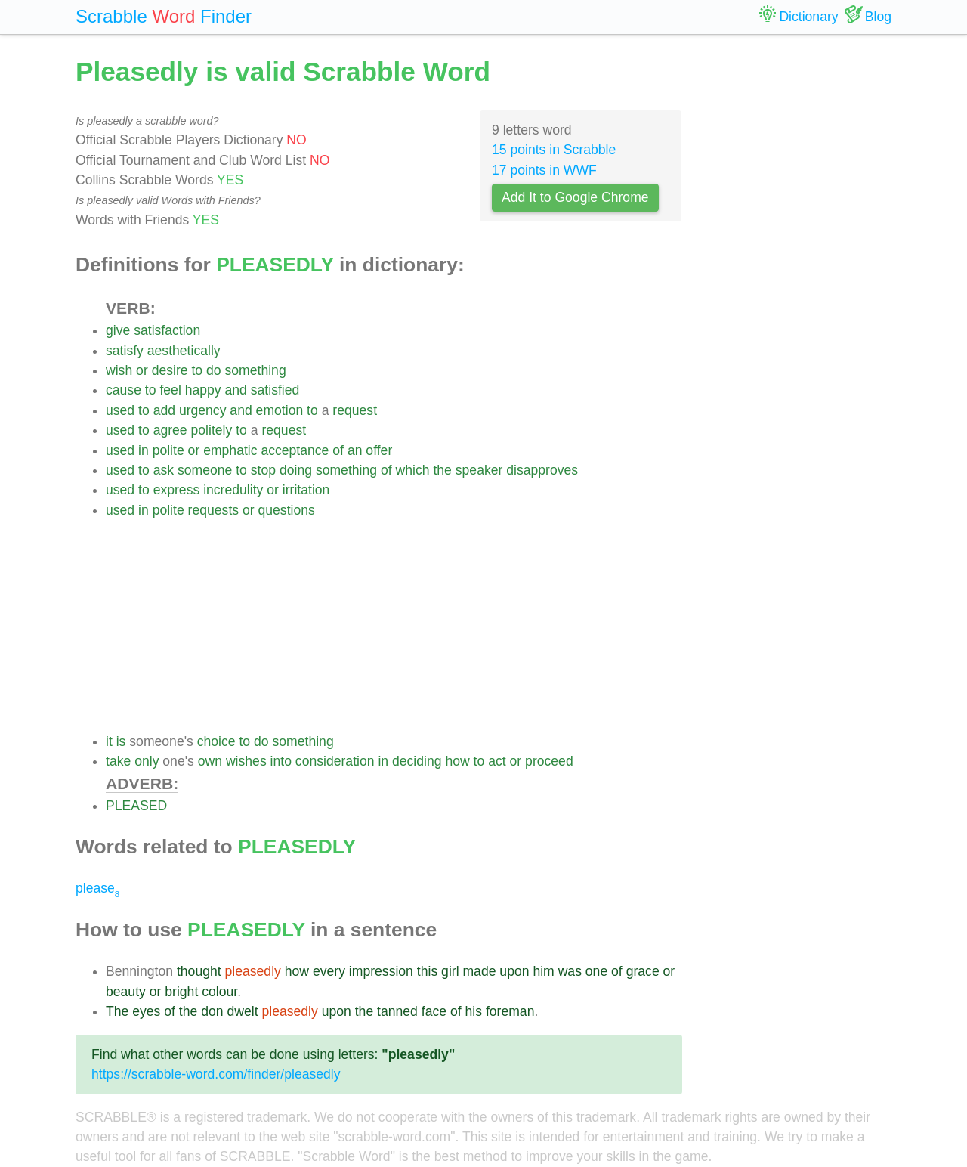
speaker (479, 470)
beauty (126, 991)
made (479, 971)
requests (213, 510)
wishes (246, 761)
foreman (510, 1011)
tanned (397, 1011)
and (236, 390)
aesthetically (184, 350)
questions (286, 510)
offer (379, 450)
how (457, 761)
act (496, 761)
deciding (417, 761)
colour (219, 991)
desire (170, 370)
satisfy (125, 350)
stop (263, 470)
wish (119, 370)
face (434, 1011)
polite (168, 450)
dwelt (242, 1011)
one (596, 971)
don (212, 1011)
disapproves (542, 470)
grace (643, 971)
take (118, 761)
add (164, 410)
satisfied (275, 390)
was (570, 971)
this (427, 971)
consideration (335, 761)
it (109, 741)
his (474, 1011)
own (210, 761)
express (176, 489)
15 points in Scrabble (554, 149)
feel (170, 390)
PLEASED (136, 805)
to (196, 370)
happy (203, 390)
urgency (203, 410)
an (355, 450)
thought (199, 971)
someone (205, 470)
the (442, 470)
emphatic (230, 450)
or (142, 370)
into (281, 761)
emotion (280, 410)
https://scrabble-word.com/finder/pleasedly (216, 1074)
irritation (306, 489)
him (543, 971)
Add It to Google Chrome (575, 197)
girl (450, 971)
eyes (146, 1011)
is (121, 741)
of (338, 450)
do (213, 370)
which (413, 470)
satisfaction (167, 330)
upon (514, 971)
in (143, 450)
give (118, 330)
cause (123, 390)
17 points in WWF (544, 170)
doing (296, 470)
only (146, 761)
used (120, 410)
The (117, 1011)
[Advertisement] (394, 626)
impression (381, 971)
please (97, 888)
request (354, 410)
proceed (549, 761)
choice (216, 741)
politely (212, 430)
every (329, 971)
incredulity (233, 489)
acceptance (295, 450)
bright (181, 991)
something (255, 370)
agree (170, 430)
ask (163, 470)
